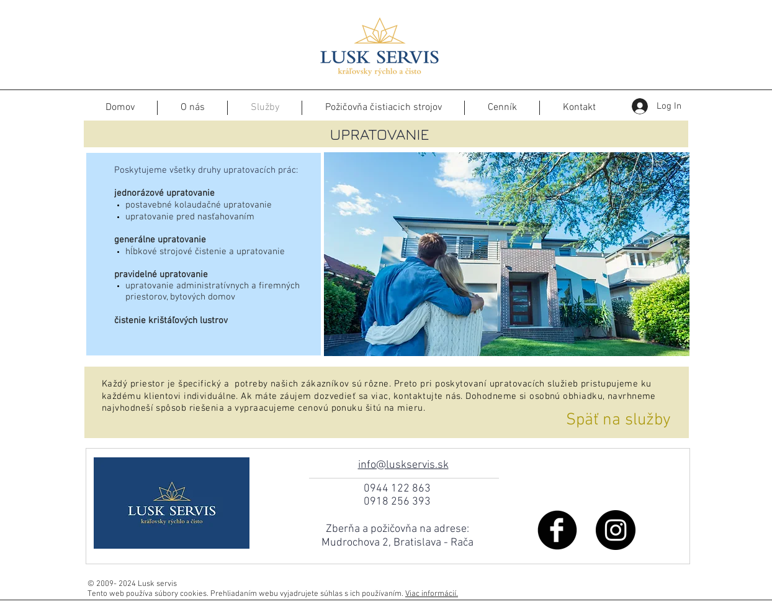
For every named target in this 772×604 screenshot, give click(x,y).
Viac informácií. (431, 594)
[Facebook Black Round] (557, 530)
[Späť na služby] (618, 420)
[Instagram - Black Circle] (615, 530)
